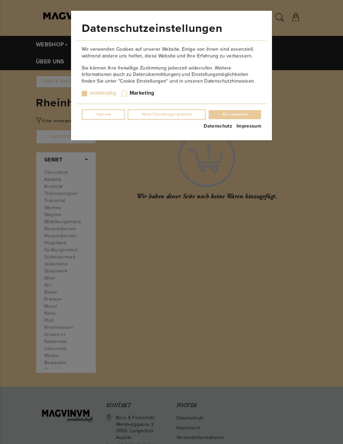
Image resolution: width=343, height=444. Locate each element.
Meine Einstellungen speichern (167, 114)
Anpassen (103, 114)
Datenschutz (218, 126)
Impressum (248, 126)
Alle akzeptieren (235, 114)
